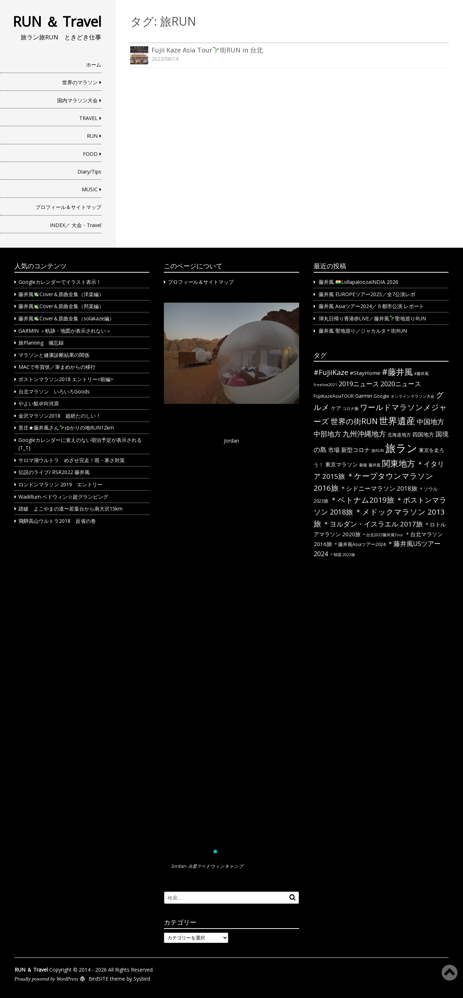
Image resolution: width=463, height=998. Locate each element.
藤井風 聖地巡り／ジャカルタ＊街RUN (363, 330)
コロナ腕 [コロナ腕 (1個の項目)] (350, 408)
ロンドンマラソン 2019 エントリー (60, 484)
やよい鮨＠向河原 (38, 403)
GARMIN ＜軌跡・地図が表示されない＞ (64, 330)
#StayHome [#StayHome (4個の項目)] (365, 372)
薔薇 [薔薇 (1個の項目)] (363, 465)
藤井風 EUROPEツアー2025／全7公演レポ (367, 294)
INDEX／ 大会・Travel (75, 225)
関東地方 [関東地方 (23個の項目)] (398, 463)
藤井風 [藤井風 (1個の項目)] (375, 465)
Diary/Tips (89, 171)
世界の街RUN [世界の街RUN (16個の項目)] (354, 421)
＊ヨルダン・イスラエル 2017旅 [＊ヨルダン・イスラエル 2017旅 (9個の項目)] (373, 524)
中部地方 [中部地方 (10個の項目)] (327, 434)
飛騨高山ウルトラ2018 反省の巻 (57, 520)
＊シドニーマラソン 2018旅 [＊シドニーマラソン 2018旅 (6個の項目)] (378, 488)
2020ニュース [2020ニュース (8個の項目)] (401, 383)
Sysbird (141, 978)
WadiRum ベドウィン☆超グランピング (63, 496)
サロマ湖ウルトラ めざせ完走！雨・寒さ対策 (71, 460)
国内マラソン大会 (77, 100)
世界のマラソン (80, 82)
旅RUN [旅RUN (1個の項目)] (377, 450)
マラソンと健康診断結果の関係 (53, 354)
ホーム (93, 64)
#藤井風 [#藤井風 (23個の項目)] (397, 372)
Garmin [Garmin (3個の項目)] (363, 395)
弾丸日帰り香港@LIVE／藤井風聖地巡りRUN (372, 318)
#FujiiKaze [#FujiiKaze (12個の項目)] (331, 372)
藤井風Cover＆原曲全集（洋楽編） (61, 294)
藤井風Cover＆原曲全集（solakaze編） (66, 318)
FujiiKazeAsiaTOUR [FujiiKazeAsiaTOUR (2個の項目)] (334, 396)
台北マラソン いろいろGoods (54, 391)
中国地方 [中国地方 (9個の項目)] (430, 421)
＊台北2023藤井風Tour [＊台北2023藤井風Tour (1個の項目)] (382, 534)
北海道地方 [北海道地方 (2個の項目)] (399, 434)
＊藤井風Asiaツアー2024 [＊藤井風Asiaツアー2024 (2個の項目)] (360, 544)
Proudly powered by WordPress (46, 979)
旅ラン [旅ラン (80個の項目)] (401, 448)
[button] (231, 575)
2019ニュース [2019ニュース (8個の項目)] (359, 383)
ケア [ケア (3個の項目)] (336, 408)
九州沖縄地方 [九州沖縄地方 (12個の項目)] (364, 434)
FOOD (90, 153)
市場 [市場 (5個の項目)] (334, 450)
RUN (92, 135)
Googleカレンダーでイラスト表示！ (59, 281)
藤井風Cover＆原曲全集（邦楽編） (61, 306)
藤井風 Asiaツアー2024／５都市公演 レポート (371, 306)
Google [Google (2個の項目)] (381, 396)
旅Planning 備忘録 (41, 342)
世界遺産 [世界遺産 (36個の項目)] (397, 420)
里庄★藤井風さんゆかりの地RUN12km (66, 427)
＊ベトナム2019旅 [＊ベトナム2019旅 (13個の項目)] (362, 500)
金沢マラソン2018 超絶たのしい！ (59, 415)
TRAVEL (88, 118)
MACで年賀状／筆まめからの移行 (56, 366)
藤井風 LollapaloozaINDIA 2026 (358, 281)
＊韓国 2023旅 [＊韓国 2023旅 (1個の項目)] (342, 554)
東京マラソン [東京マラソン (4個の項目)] (341, 464)
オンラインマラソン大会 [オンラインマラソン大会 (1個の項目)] (412, 396)
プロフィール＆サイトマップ (68, 207)
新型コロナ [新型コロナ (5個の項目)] (355, 450)
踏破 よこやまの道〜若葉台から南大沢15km (70, 508)
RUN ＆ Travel (57, 21)
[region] (231, 590)
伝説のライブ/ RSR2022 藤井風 (54, 472)
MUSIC (90, 189)
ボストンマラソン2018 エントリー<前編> (65, 379)
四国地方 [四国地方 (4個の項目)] (423, 434)
